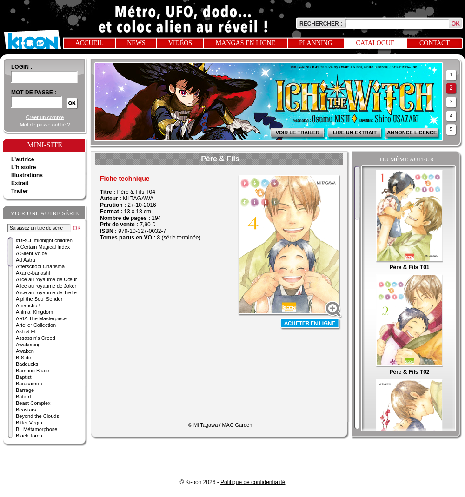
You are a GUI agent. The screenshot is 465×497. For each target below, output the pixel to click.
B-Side (23, 357)
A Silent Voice (31, 253)
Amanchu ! (28, 305)
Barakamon (29, 383)
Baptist (24, 377)
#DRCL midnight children (44, 240)
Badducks (27, 364)
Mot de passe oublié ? (45, 124)
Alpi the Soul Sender (39, 299)
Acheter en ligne (310, 324)
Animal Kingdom (34, 312)
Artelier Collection (36, 325)
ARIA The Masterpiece (41, 318)
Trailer (19, 191)
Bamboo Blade (32, 370)
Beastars (26, 409)
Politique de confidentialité (252, 482)
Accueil (89, 43)
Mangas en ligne (245, 43)
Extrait (19, 183)
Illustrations (27, 175)
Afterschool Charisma (40, 266)
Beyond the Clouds (37, 416)
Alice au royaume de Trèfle (46, 292)
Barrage (25, 390)
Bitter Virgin (29, 422)
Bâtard (23, 396)
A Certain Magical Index (43, 247)
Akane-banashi (33, 273)
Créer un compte (45, 117)
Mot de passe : (33, 92)
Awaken (25, 351)
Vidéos (180, 43)
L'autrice (22, 159)
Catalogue (375, 43)
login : (21, 67)
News (136, 43)
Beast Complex (33, 403)
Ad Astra (25, 260)
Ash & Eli (26, 331)
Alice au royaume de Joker (46, 286)
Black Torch (29, 435)
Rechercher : (320, 23)
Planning (315, 43)
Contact (434, 43)
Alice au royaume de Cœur (46, 279)
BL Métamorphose (36, 429)
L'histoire (23, 167)
